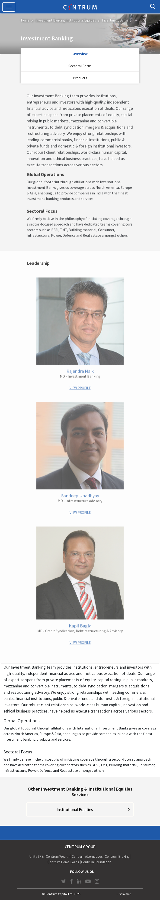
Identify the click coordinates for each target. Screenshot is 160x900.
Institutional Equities (75, 809)
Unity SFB (36, 856)
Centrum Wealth (58, 856)
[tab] (80, 54)
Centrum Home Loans (63, 862)
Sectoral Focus (80, 65)
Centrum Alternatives (87, 856)
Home (25, 20)
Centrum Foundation (96, 862)
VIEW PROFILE (80, 387)
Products (80, 78)
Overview (80, 53)
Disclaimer (124, 894)
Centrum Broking (117, 856)
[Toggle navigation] (8, 7)
